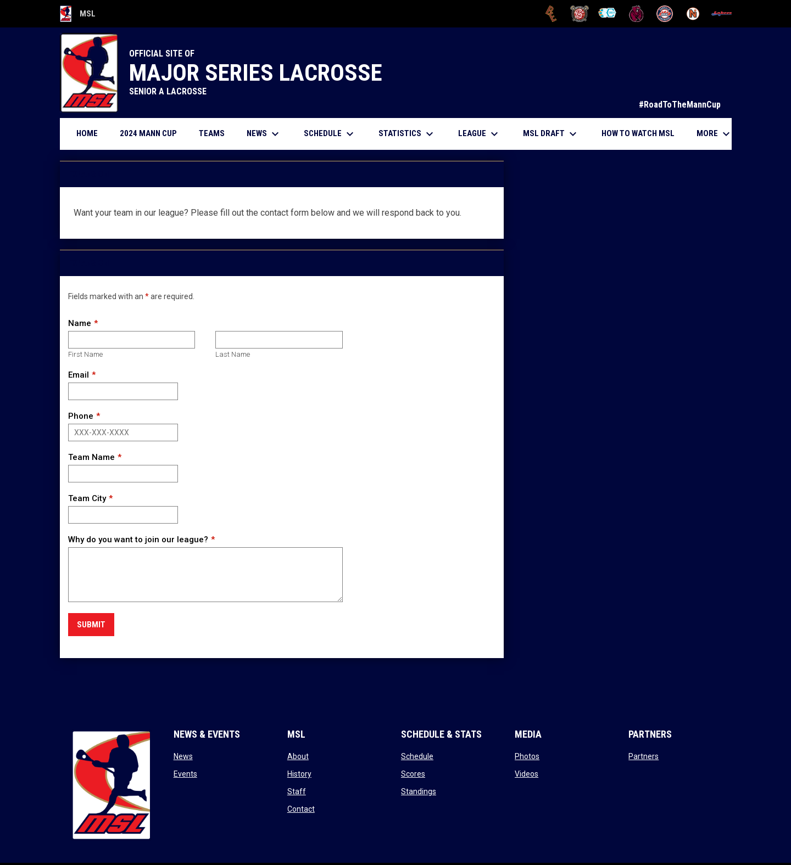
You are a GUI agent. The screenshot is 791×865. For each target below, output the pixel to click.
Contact (301, 809)
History (299, 773)
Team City (87, 498)
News (183, 756)
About (298, 756)
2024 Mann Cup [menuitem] (148, 133)
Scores (413, 773)
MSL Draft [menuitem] (551, 134)
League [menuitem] (479, 134)
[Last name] (278, 340)
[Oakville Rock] (665, 13)
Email (78, 375)
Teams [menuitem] (212, 133)
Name (79, 323)
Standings (418, 791)
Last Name (232, 354)
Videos (526, 773)
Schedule (417, 756)
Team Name (91, 457)
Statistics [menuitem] (407, 134)
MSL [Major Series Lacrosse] (78, 13)
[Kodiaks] (636, 13)
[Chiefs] (608, 13)
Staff (296, 791)
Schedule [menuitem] (330, 134)
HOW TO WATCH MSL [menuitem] (642, 133)
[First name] (131, 340)
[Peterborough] (721, 13)
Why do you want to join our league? (138, 539)
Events (185, 773)
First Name (85, 354)
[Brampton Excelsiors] (551, 13)
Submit (91, 625)
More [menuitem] (715, 134)
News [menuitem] (264, 134)
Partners (643, 756)
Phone (80, 416)
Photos (527, 756)
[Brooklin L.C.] (580, 13)
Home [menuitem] (87, 133)
